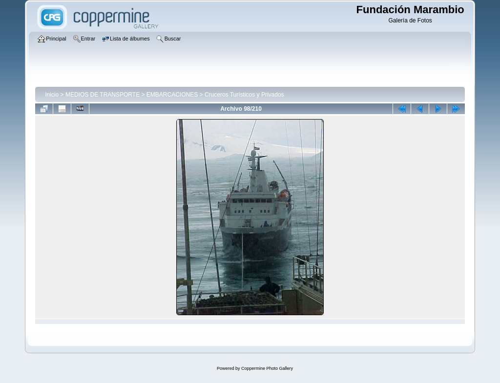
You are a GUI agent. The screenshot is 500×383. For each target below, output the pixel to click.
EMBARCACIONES (172, 94)
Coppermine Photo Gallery (267, 368)
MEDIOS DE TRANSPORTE (102, 94)
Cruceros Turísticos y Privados (244, 94)
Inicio (52, 94)
